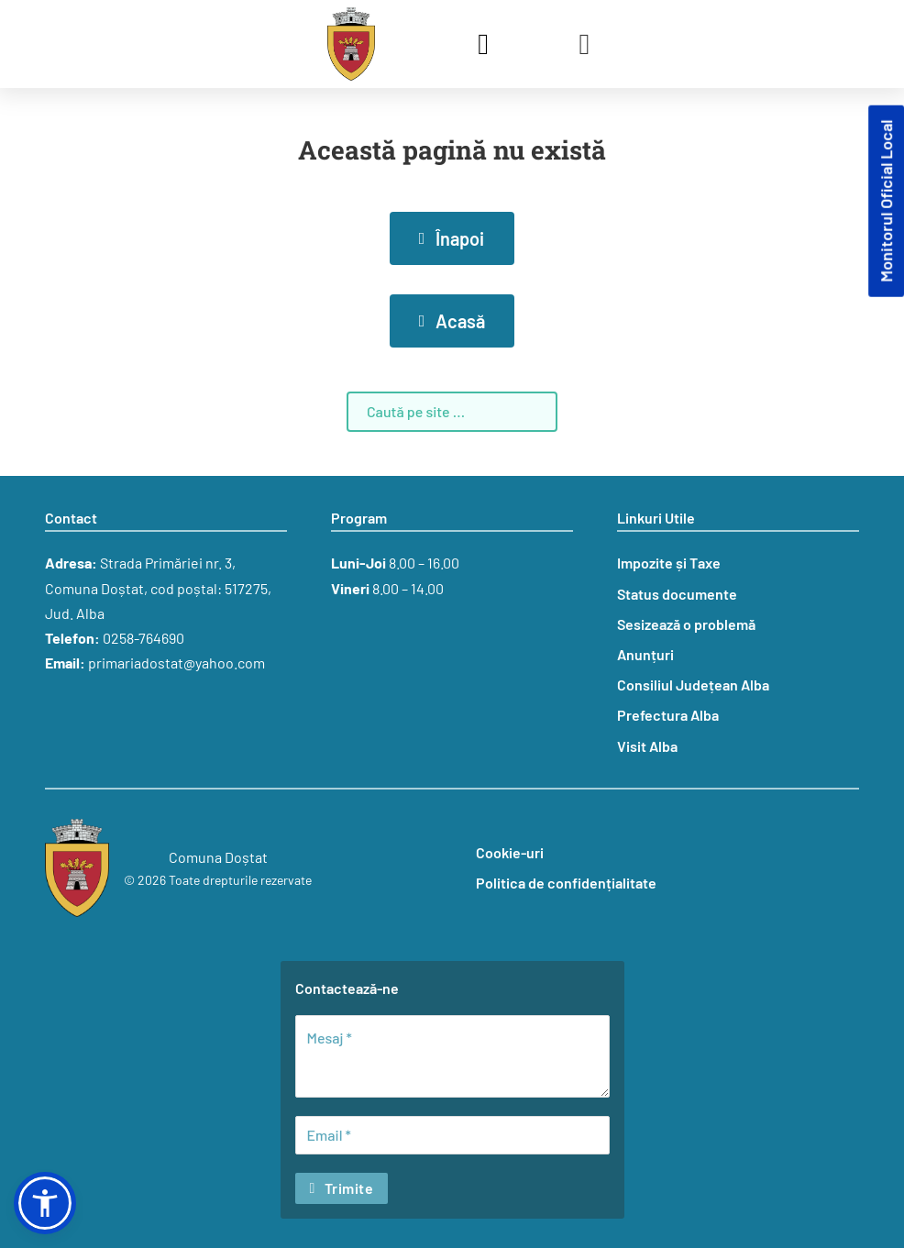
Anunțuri (645, 654)
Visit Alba (647, 746)
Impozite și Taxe (669, 562)
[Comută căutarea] (483, 44)
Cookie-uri (510, 852)
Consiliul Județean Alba (693, 684)
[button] (45, 1203)
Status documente (677, 593)
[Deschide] (584, 44)
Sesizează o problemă (686, 624)
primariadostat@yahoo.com (176, 662)
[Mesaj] (452, 1056)
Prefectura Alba (668, 714)
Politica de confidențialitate (566, 882)
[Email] (452, 1135)
